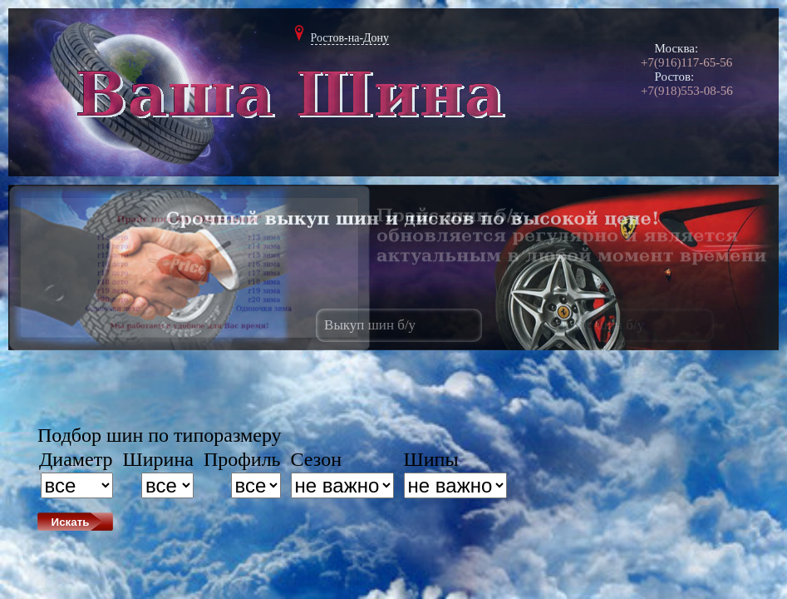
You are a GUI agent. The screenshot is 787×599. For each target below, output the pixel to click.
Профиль (242, 459)
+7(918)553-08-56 (687, 90)
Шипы (431, 459)
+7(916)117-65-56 (686, 62)
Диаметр (76, 459)
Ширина (158, 459)
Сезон (316, 459)
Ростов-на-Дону (350, 38)
